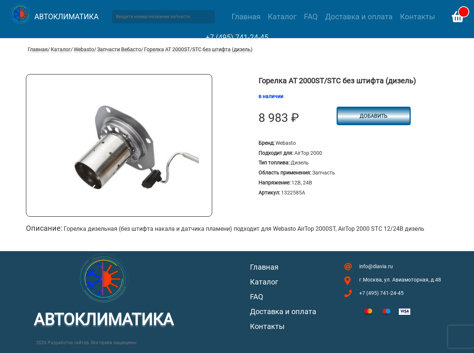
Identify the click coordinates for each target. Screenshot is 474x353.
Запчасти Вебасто (119, 49)
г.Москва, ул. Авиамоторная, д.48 (400, 280)
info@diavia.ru (376, 266)
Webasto (84, 49)
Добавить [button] (373, 116)
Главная (245, 16)
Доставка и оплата (359, 16)
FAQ (311, 16)
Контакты (417, 16)
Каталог (282, 16)
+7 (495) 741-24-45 (237, 37)
